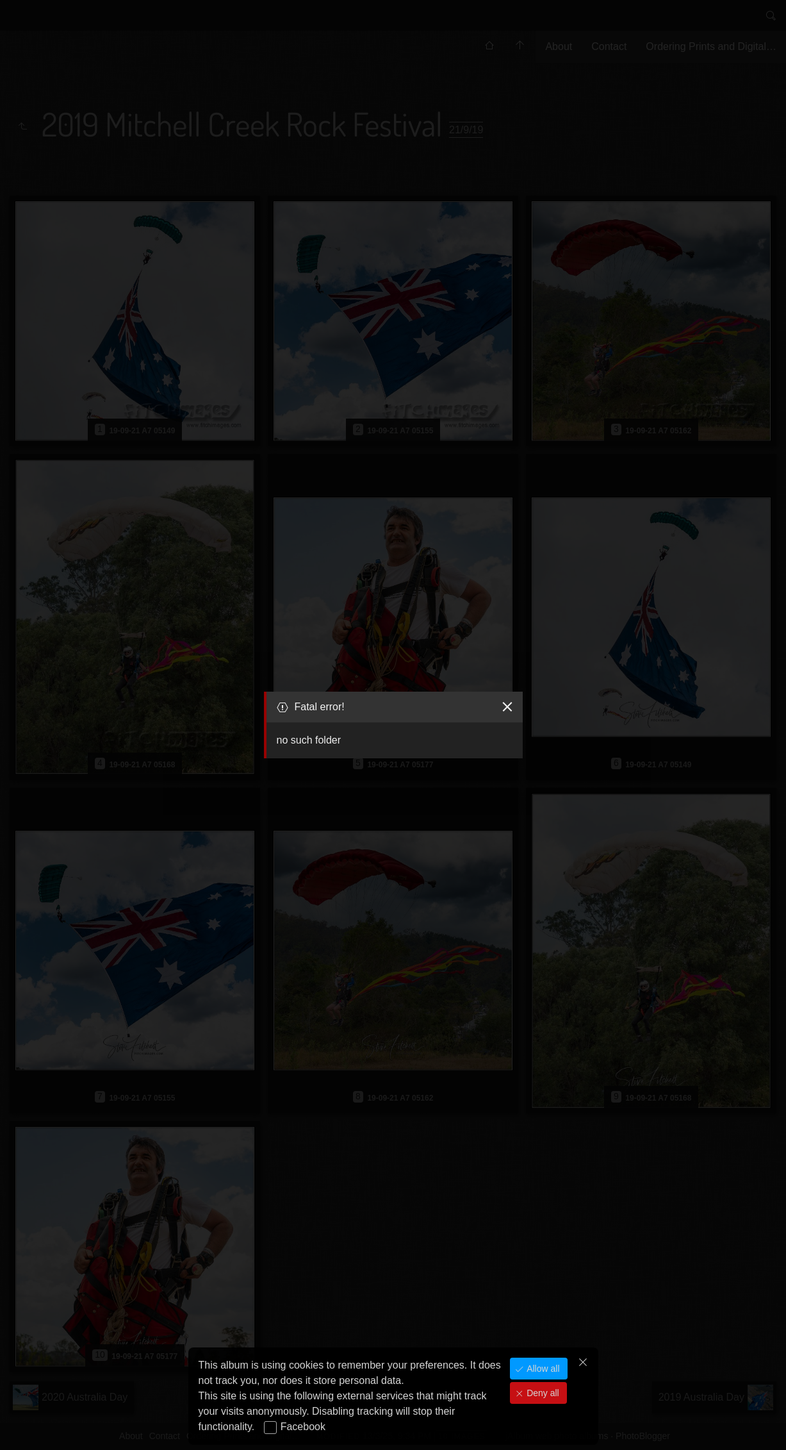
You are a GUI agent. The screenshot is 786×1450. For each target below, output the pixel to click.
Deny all (541, 1393)
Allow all (541, 1368)
